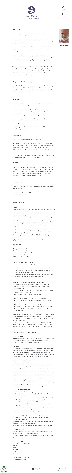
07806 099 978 (62, 468)
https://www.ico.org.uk (25, 459)
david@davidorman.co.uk (22, 194)
